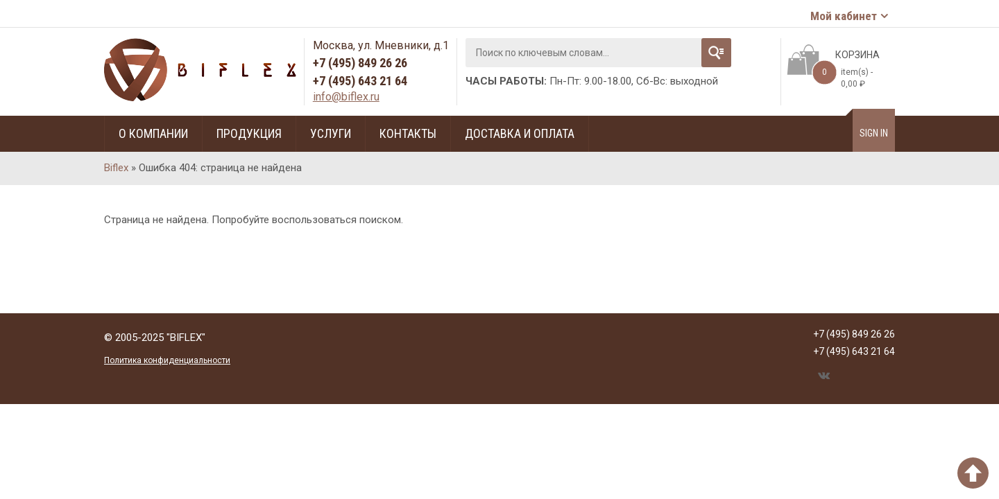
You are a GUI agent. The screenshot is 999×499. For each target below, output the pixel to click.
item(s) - (842, 74)
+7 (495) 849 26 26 (360, 62)
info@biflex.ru (346, 96)
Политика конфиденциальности (167, 360)
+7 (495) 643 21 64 (360, 80)
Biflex (116, 167)
